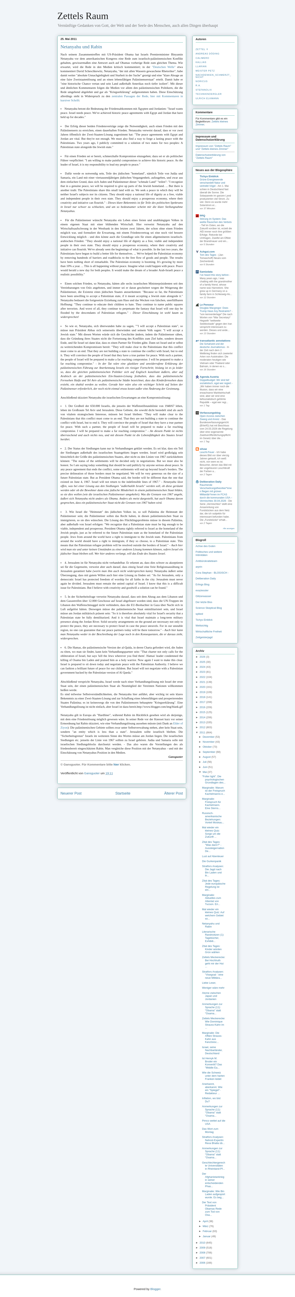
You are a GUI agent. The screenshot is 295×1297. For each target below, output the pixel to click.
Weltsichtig (202, 625)
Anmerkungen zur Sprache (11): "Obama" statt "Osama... (212, 1009)
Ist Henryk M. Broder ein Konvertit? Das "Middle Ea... (212, 1063)
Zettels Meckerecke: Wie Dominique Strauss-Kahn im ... (213, 1023)
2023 (203, 671)
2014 (203, 717)
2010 (203, 1242)
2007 (203, 1257)
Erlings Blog (202, 584)
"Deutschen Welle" (164, 67)
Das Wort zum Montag (210, 1130)
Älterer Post (173, 793)
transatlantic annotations (215, 340)
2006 (203, 1262)
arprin (199, 566)
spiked (199, 613)
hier (116, 764)
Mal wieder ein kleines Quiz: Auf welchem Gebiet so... (213, 914)
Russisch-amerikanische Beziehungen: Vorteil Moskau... (213, 818)
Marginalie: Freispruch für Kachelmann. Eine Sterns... (211, 803)
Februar (207, 1231)
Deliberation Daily (211, 481)
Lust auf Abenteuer (213, 856)
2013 (203, 722)
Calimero (202, 58)
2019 (203, 692)
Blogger (155, 1289)
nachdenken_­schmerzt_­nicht (213, 76)
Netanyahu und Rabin (81, 46)
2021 (203, 681)
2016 (203, 707)
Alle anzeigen (229, 528)
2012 (203, 727)
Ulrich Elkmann (207, 98)
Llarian (201, 66)
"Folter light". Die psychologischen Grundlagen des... (213, 779)
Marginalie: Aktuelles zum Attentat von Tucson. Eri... (211, 899)
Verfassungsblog (210, 412)
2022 (203, 677)
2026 (203, 656)
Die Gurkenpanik (211, 861)
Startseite (122, 793)
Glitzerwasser (203, 596)
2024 (203, 666)
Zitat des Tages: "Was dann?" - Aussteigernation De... (213, 846)
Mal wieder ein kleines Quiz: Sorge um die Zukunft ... (211, 832)
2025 (203, 661)
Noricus (202, 81)
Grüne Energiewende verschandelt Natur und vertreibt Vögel (212, 182)
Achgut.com (207, 251)
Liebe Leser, (209, 982)
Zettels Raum (82, 16)
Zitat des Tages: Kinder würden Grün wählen (212, 949)
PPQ (202, 215)
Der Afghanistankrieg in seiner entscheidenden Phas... (213, 1180)
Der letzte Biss (204, 602)
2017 (203, 702)
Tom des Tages (208, 255)
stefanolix (204, 90)
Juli (205, 761)
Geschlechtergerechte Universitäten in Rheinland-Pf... (213, 1165)
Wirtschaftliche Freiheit (209, 631)
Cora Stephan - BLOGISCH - (212, 572)
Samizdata (206, 271)
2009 (203, 1247)
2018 (203, 697)
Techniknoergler (209, 94)
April (206, 1221)
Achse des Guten (206, 546)
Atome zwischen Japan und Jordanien (211, 996)
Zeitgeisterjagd (204, 637)
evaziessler (202, 590)
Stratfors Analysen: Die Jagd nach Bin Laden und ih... (213, 871)
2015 (203, 712)
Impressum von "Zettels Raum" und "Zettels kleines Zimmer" (213, 147)
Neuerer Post (71, 793)
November (209, 741)
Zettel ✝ (202, 49)
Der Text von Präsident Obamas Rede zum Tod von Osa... (212, 1208)
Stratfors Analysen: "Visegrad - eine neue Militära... (213, 974)
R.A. (198, 85)
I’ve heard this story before (214, 275)
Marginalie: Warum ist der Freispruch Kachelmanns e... (213, 790)
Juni (205, 767)
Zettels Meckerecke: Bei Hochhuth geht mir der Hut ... (213, 962)
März (206, 1226)
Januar (207, 1236)
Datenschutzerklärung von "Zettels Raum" (211, 156)
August (207, 756)
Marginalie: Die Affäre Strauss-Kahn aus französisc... (212, 1037)
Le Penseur (207, 304)
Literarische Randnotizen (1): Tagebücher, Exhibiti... (213, 936)
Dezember (209, 736)
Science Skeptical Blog (209, 607)
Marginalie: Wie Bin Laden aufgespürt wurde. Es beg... (213, 1194)
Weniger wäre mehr (213, 987)
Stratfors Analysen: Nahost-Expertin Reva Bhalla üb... (213, 1140)
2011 (203, 732)
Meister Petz (205, 71)
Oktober (208, 746)
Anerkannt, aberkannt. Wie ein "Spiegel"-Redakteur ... (212, 1088)
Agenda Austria (209, 376)
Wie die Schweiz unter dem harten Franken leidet (213, 1075)
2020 (203, 686)
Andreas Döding (208, 53)
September (209, 751)
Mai (205, 771)
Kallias (201, 62)
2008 (203, 1252)
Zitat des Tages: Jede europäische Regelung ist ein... (213, 885)
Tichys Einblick (209, 176)
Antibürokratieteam (206, 560)
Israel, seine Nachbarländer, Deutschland (212, 1050)
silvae (203, 448)
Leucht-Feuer (207, 452)
